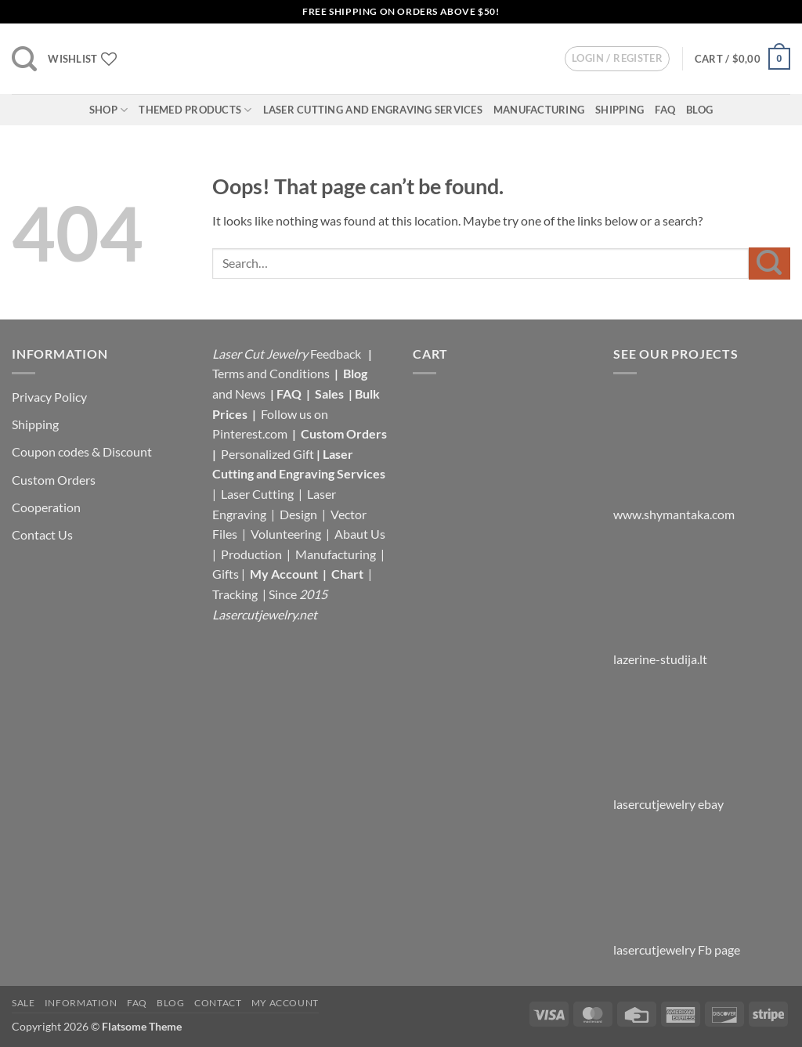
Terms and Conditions (271, 373)
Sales (330, 393)
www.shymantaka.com (674, 514)
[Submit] (769, 263)
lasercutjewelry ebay (668, 803)
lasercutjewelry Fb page (676, 949)
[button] (24, 58)
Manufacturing (538, 109)
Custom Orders (54, 479)
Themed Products (195, 110)
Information (81, 1003)
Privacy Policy (49, 396)
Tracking (236, 594)
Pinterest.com (249, 433)
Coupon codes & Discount (83, 451)
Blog (699, 109)
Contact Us (42, 534)
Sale (23, 1003)
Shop (108, 110)
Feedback (336, 353)
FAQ (665, 109)
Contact (217, 1003)
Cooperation (46, 507)
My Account (284, 573)
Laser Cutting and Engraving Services (372, 109)
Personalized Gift (267, 453)
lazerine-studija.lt (660, 659)
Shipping (619, 109)
